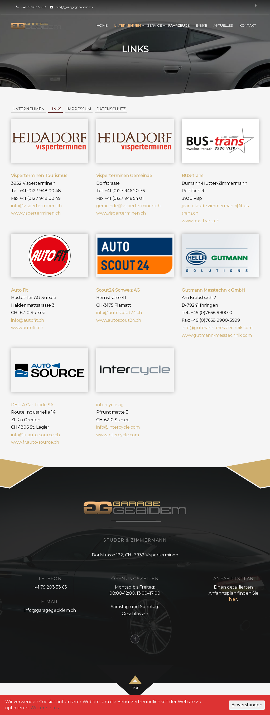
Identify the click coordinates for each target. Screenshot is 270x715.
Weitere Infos (44, 707)
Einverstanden (247, 704)
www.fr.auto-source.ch (35, 442)
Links (55, 109)
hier (233, 599)
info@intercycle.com (118, 427)
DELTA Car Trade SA (32, 404)
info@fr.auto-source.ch (35, 434)
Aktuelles (223, 25)
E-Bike (201, 25)
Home (102, 25)
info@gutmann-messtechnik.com (217, 327)
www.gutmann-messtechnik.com (217, 335)
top (135, 688)
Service (154, 25)
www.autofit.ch (27, 327)
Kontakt (247, 25)
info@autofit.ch (27, 320)
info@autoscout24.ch (119, 312)
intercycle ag (110, 404)
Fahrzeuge (179, 25)
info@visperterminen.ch (36, 205)
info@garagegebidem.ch (74, 7)
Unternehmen (127, 25)
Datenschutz (111, 109)
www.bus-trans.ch (200, 220)
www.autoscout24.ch (118, 320)
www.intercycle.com (117, 434)
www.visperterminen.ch (36, 213)
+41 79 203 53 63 (33, 7)
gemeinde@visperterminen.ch (128, 205)
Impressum (78, 109)
